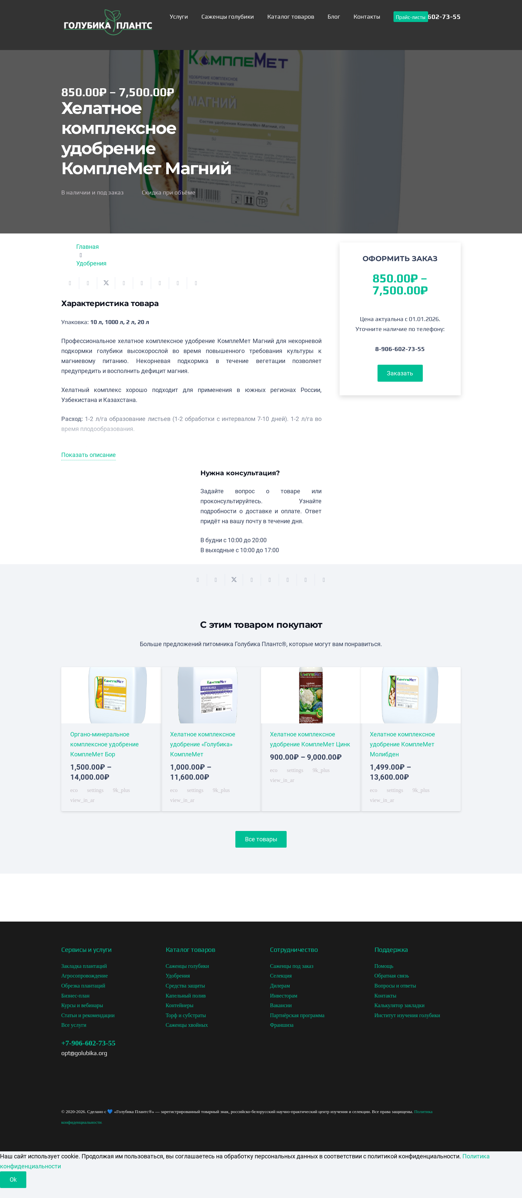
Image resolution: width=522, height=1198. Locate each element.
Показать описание (88, 454)
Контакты (385, 995)
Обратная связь (392, 976)
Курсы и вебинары (82, 1005)
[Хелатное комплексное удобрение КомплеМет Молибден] (411, 739)
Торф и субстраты (186, 1015)
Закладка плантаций (84, 966)
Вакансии (281, 1005)
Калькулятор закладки (400, 1005)
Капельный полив (186, 995)
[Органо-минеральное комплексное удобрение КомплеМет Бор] (111, 739)
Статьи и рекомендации (88, 1015)
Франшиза (282, 1025)
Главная (87, 246)
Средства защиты (185, 986)
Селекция (281, 976)
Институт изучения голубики (407, 1015)
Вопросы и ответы (395, 986)
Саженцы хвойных (187, 1025)
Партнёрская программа (297, 1015)
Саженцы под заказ (291, 966)
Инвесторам (283, 995)
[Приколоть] (142, 283)
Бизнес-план (75, 995)
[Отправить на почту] (70, 283)
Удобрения (91, 263)
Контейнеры (180, 1005)
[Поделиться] (88, 283)
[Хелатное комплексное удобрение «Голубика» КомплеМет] (211, 739)
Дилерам (280, 986)
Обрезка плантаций (83, 986)
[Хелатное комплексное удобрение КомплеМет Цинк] (311, 739)
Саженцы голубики (187, 966)
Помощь (384, 966)
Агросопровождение (84, 976)
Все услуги (73, 1025)
